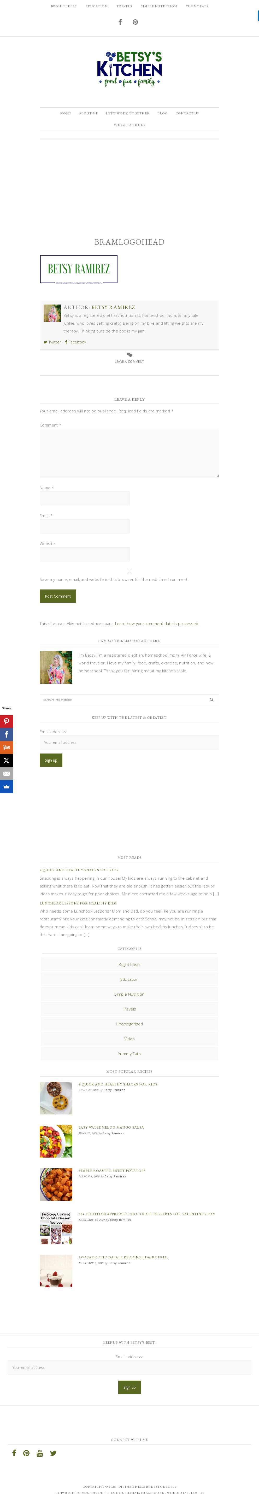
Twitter (52, 345)
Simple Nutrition (129, 998)
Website (47, 547)
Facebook (75, 345)
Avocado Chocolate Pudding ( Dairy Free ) (124, 1253)
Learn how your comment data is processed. (157, 627)
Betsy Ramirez (129, 69)
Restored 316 (163, 1480)
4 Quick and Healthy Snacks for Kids (79, 874)
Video (129, 1042)
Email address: (53, 735)
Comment (51, 428)
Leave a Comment (129, 365)
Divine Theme (104, 1487)
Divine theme (131, 1480)
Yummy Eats (129, 1057)
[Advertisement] (129, 187)
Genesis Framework (144, 1487)
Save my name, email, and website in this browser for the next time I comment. (114, 583)
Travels (129, 1012)
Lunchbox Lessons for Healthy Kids (78, 907)
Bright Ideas (130, 968)
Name (47, 491)
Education (129, 983)
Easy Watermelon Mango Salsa (111, 1129)
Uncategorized (129, 1027)
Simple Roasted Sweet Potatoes (112, 1170)
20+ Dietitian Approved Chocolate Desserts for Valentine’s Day (147, 1212)
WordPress (178, 1487)
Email (46, 519)
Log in (197, 1487)
